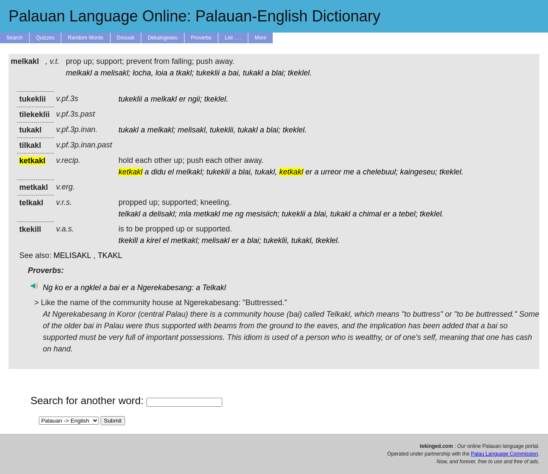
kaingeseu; (418, 172)
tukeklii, (222, 130)
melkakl (79, 73)
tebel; (408, 214)
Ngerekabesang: (165, 287)
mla (185, 214)
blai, (245, 172)
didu (158, 172)
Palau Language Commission (504, 454)
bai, (234, 73)
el (171, 172)
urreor (331, 172)
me (348, 172)
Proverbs (201, 38)
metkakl (207, 214)
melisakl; (116, 73)
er (182, 99)
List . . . (233, 38)
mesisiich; (263, 214)
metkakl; (185, 240)
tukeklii (208, 73)
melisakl (215, 240)
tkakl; (185, 73)
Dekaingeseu (163, 38)
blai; (278, 73)
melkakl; (161, 130)
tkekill (128, 240)
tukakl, (266, 172)
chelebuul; (380, 172)
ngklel (90, 287)
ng (239, 214)
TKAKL (110, 255)
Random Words (85, 38)
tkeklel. (300, 73)
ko (59, 287)
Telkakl (214, 287)
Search (14, 38)
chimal (370, 214)
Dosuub (125, 38)
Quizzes (45, 38)
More (260, 38)
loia (161, 73)
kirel (153, 240)
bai (114, 287)
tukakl (253, 73)
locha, (143, 73)
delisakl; (163, 214)
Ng (48, 287)
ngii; (195, 99)
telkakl (129, 214)
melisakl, (193, 130)
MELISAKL (72, 255)
